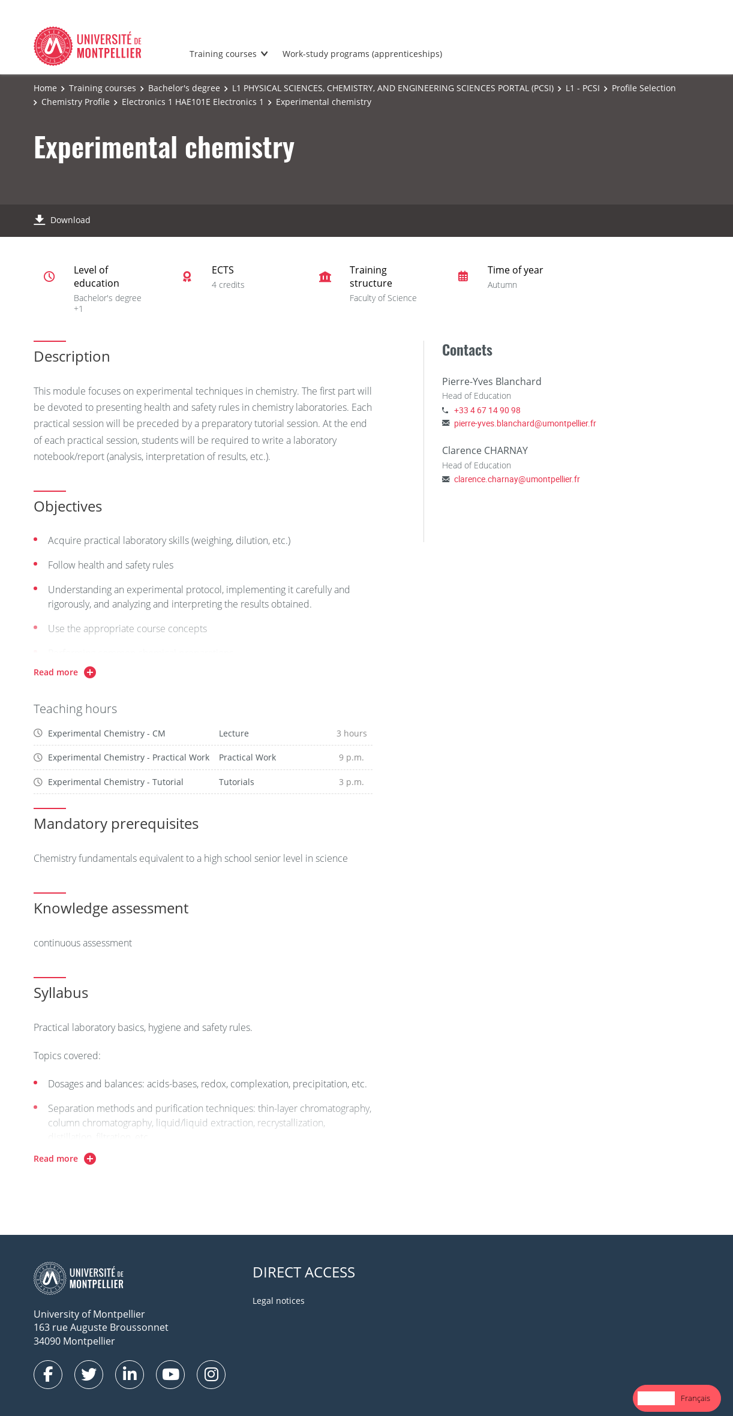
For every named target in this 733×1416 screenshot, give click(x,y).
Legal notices (279, 1300)
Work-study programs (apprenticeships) (362, 53)
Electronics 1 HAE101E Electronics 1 (193, 101)
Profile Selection (644, 88)
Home (45, 88)
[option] (695, 1398)
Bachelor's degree (184, 88)
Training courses (223, 53)
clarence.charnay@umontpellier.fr (517, 479)
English (656, 1398)
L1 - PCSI (583, 88)
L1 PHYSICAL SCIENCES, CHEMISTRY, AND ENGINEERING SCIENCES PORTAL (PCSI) (393, 88)
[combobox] (656, 1398)
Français (695, 1398)
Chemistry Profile (75, 101)
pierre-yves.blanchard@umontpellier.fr (525, 423)
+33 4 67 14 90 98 (487, 410)
